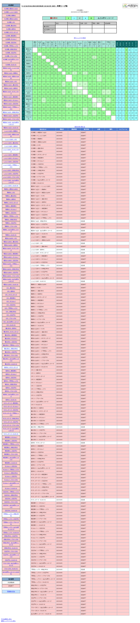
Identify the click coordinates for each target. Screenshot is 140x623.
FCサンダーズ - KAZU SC (11, 434)
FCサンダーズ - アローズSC (11, 425)
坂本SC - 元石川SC (11, 377)
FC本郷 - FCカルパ (11, 39)
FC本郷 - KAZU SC (11, 64)
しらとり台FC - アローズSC (11, 177)
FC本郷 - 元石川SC (11, 42)
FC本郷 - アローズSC (11, 56)
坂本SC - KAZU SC (11, 399)
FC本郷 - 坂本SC (11, 29)
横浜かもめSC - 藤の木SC (11, 241)
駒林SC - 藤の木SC (11, 196)
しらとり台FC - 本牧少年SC (11, 170)
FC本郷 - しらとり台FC (11, 12)
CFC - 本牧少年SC (11, 311)
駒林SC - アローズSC (11, 226)
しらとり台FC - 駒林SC (11, 131)
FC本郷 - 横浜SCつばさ (11, 8)
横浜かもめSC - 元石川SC (11, 260)
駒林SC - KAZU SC (11, 235)
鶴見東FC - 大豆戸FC (11, 451)
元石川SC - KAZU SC (11, 510)
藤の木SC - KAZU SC (11, 364)
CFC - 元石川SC (11, 305)
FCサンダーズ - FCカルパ (11, 406)
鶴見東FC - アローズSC (11, 454)
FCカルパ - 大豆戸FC (11, 476)
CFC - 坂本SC (11, 291)
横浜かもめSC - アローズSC (11, 276)
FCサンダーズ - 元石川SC (11, 410)
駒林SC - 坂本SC (11, 199)
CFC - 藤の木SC (11, 288)
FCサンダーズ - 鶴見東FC (11, 403)
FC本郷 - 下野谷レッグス (11, 46)
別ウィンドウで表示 (80, 38)
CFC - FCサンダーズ (11, 294)
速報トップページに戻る (8, 621)
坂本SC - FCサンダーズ (11, 367)
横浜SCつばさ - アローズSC (11, 119)
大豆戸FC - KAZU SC (11, 560)
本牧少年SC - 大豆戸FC (11, 536)
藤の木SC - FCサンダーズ (11, 331)
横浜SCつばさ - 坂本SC (11, 88)
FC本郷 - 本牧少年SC (11, 49)
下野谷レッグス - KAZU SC (11, 532)
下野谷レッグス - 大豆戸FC (11, 519)
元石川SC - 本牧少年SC (11, 495)
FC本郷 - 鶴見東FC (11, 35)
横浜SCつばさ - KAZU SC (11, 127)
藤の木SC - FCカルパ (11, 338)
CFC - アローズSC (11, 318)
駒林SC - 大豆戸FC (11, 223)
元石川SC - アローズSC (11, 502)
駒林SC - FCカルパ (11, 209)
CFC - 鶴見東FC (11, 298)
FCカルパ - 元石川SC (11, 466)
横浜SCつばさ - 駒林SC (11, 73)
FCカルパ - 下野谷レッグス (11, 469)
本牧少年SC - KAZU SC (11, 548)
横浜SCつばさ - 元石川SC (11, 103)
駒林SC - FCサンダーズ (11, 202)
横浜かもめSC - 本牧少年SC (11, 269)
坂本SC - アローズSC (11, 391)
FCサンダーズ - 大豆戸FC (11, 422)
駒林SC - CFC (11, 192)
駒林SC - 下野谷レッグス (11, 216)
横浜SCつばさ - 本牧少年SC (11, 112)
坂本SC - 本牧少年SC (11, 384)
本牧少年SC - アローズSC (11, 539)
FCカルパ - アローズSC (11, 479)
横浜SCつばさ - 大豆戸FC (11, 115)
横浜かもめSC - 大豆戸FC (11, 272)
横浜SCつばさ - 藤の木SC (11, 85)
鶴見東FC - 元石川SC (11, 440)
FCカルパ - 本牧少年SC (11, 473)
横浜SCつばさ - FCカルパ (11, 100)
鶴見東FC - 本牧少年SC (11, 447)
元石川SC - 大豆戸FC (11, 498)
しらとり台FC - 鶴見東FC (11, 155)
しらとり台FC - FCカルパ (11, 158)
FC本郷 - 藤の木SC (11, 25)
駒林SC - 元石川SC (11, 212)
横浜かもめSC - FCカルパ (11, 257)
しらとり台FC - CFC (11, 139)
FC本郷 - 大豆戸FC (11, 52)
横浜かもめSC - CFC (11, 238)
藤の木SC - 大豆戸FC (11, 352)
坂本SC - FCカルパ (11, 374)
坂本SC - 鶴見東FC (11, 371)
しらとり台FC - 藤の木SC (11, 143)
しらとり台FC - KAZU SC (11, 185)
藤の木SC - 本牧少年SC (11, 348)
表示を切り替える (80, 126)
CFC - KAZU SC (11, 325)
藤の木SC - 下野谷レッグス (11, 345)
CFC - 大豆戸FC (11, 315)
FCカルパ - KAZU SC (11, 488)
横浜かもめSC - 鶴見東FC (11, 253)
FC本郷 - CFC (11, 22)
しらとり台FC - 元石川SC (11, 161)
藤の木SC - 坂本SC (11, 328)
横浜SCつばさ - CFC (11, 81)
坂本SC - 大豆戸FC (11, 387)
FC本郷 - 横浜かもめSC (11, 19)
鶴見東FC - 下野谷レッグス (11, 444)
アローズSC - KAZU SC (11, 568)
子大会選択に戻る (6, 619)
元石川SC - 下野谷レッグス (11, 492)
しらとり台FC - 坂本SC (11, 146)
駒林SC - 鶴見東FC (11, 206)
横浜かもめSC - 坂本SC (11, 245)
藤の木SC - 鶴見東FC (11, 335)
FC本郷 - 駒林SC (11, 15)
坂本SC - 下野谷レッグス (11, 381)
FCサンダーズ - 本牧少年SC (11, 418)
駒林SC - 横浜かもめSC (11, 189)
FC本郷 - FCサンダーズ (11, 32)
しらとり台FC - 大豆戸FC (11, 173)
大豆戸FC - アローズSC (11, 551)
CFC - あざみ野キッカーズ (11, 321)
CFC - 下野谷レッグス (11, 308)
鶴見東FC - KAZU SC (11, 463)
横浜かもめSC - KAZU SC (11, 284)
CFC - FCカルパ (11, 301)
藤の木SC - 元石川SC (11, 342)
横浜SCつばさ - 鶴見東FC (11, 97)
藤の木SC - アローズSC (11, 355)
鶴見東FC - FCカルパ (11, 437)
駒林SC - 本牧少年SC (11, 219)
